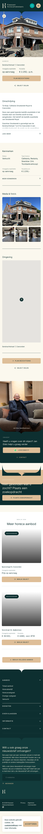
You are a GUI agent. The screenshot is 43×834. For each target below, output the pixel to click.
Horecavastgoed (8, 715)
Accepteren (31, 824)
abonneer (9, 806)
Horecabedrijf (7, 712)
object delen (21, 85)
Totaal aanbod (7, 709)
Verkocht (5, 722)
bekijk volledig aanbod (21, 682)
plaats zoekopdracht (23, 520)
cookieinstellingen (11, 825)
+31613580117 (21, 450)
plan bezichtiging (21, 78)
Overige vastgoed (9, 719)
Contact (21, 457)
